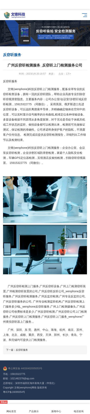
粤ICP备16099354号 (14, 392)
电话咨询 (79, 409)
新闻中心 (56, 409)
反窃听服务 (22, 349)
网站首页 (11, 409)
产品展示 (33, 409)
